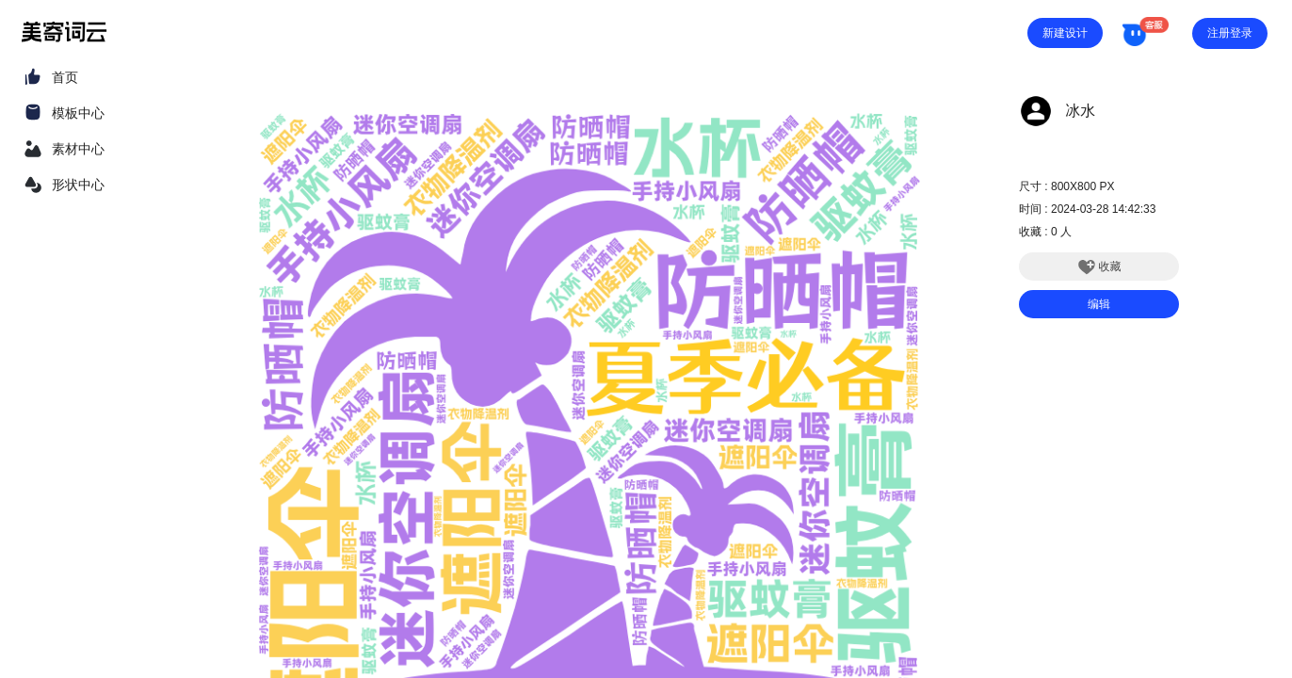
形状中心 (78, 184)
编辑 (1099, 304)
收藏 (1099, 266)
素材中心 (78, 148)
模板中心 (78, 113)
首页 (65, 77)
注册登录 (1229, 33)
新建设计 (1065, 33)
